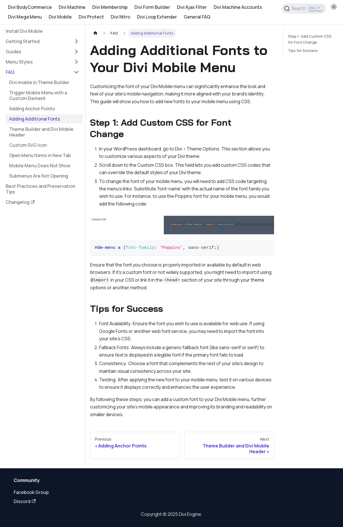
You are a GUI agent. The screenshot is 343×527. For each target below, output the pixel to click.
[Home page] (95, 33)
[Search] (304, 8)
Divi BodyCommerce (30, 7)
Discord (25, 501)
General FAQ (197, 17)
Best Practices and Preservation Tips (40, 189)
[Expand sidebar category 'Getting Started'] (76, 41)
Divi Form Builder (152, 7)
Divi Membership (110, 7)
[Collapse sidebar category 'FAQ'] (76, 72)
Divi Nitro (120, 17)
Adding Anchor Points (32, 108)
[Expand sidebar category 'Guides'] (76, 51)
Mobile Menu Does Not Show (39, 165)
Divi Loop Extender (157, 17)
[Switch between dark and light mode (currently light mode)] (333, 6)
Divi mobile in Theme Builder (39, 82)
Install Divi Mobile (24, 31)
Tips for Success (303, 50)
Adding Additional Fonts (34, 119)
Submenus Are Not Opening (38, 176)
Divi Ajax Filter (192, 7)
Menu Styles (19, 62)
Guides (13, 51)
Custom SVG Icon (28, 145)
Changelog (20, 202)
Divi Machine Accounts (238, 7)
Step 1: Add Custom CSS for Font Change (310, 39)
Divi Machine (72, 7)
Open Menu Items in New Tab (40, 155)
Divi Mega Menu (25, 17)
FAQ (10, 72)
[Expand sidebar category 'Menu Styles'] (76, 61)
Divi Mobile (60, 17)
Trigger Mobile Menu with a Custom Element (38, 95)
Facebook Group (31, 492)
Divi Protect (91, 17)
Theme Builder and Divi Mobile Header (41, 132)
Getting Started (23, 41)
